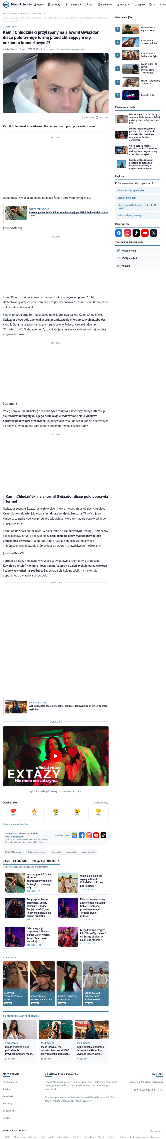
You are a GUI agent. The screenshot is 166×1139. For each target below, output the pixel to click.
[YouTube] (96, 835)
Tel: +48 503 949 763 (147, 1089)
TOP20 (123, 4)
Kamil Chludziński (13, 852)
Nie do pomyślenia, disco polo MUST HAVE (137, 206)
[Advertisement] (56, 165)
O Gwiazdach (37, 13)
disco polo (56, 852)
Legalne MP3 (10, 1110)
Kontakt (123, 265)
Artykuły (55, 4)
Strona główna (10, 13)
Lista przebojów (123, 17)
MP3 (89, 4)
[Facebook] (82, 835)
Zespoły (139, 4)
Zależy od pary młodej (129, 215)
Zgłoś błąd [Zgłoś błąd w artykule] (102, 117)
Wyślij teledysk (127, 258)
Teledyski (73, 4)
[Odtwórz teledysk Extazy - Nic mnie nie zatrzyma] (56, 756)
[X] (153, 233)
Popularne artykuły (125, 107)
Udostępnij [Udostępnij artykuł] (87, 117)
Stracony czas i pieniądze (131, 190)
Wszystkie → (156, 1131)
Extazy (7, 314)
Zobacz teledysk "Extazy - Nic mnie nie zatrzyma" (55, 791)
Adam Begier (11, 49)
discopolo (71, 852)
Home (39, 4)
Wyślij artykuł (126, 250)
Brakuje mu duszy (127, 197)
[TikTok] (103, 835)
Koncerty (105, 4)
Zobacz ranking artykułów (15, 824)
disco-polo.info (89, 852)
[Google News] (74, 835)
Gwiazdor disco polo (36, 852)
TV (152, 4)
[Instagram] (89, 835)
